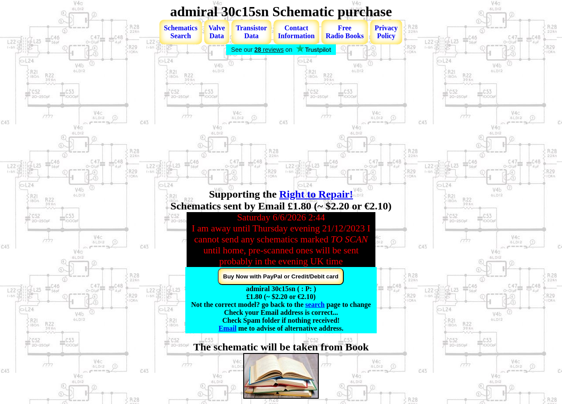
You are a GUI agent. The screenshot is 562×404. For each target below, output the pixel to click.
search (314, 304)
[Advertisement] (281, 122)
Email (228, 328)
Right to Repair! (316, 194)
